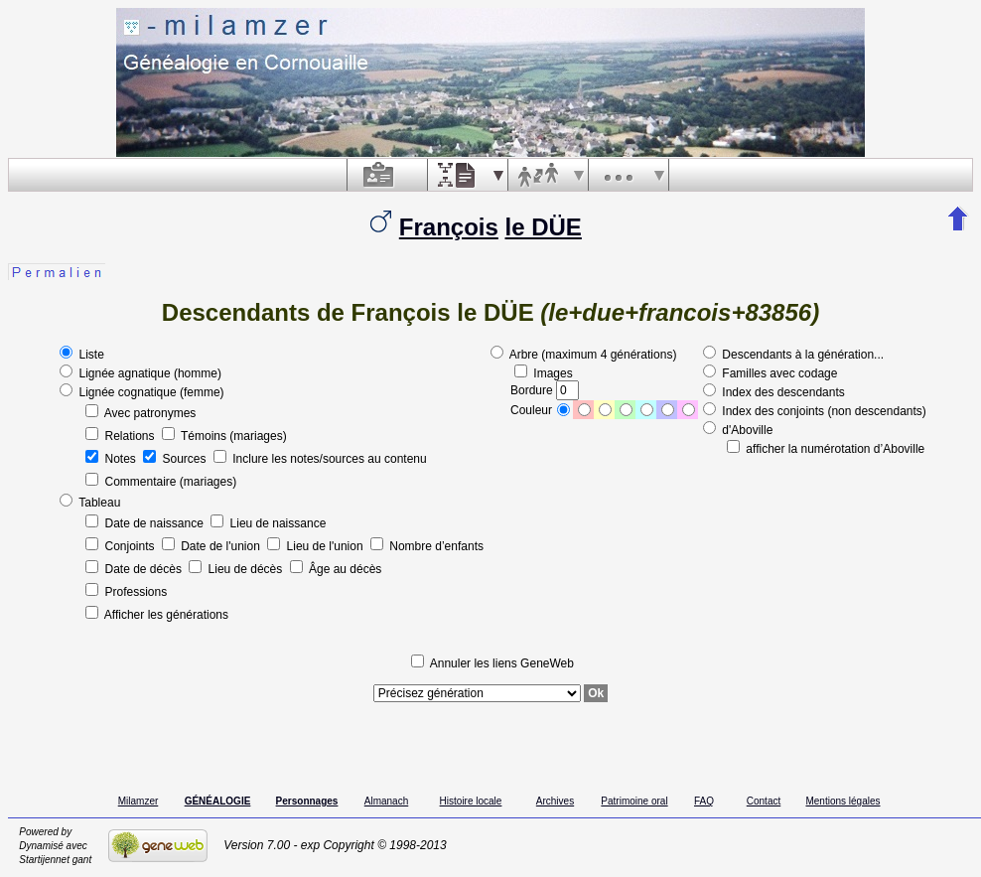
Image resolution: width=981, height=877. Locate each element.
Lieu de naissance (268, 523)
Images (543, 373)
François (448, 227)
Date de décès (135, 569)
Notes (112, 459)
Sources (176, 459)
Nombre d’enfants (427, 546)
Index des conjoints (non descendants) (814, 411)
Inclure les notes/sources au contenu (320, 459)
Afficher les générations (156, 615)
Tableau (90, 503)
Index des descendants (774, 392)
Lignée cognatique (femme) (141, 392)
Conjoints (121, 546)
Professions (126, 592)
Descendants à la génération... (793, 355)
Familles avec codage (770, 373)
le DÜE (543, 227)
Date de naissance (146, 523)
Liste (82, 355)
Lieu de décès (237, 569)
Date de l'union (212, 546)
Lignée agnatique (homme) (140, 373)
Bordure (544, 390)
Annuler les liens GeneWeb (492, 663)
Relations (121, 436)
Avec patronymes (140, 413)
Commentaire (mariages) (160, 482)
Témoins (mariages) (224, 436)
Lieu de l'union (316, 546)
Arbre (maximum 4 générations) (583, 355)
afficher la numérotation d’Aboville (825, 449)
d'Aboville (737, 430)
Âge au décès (336, 569)
